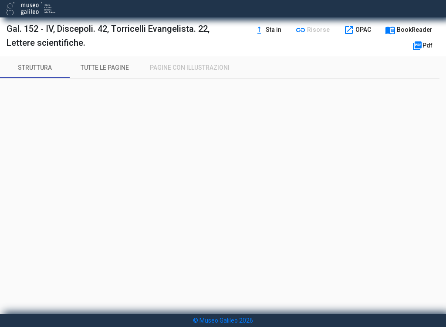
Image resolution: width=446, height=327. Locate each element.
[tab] (35, 67)
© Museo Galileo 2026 (223, 320)
